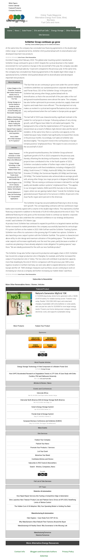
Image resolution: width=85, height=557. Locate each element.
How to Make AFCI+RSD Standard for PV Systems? (14, 139)
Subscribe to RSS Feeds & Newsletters (43, 463)
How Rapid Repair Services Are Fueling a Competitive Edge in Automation (42, 496)
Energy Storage (57, 30)
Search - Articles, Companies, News (42, 467)
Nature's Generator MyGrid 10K (51, 293)
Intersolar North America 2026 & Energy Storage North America (42, 400)
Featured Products (15, 8)
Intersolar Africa (42, 393)
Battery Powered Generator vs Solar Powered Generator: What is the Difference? (14, 157)
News (17, 30)
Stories (34, 284)
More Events (42, 428)
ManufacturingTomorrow (42, 532)
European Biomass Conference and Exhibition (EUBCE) (42, 421)
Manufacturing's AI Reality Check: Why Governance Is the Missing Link (42, 526)
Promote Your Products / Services (42, 448)
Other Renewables (73, 30)
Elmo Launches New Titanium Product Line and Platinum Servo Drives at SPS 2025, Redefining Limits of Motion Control (42, 501)
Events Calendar (14, 6)
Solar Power (27, 30)
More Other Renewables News (18, 284)
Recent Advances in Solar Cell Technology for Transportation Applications (14, 196)
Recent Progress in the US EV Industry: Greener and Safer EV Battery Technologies (14, 186)
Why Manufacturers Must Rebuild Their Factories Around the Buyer (42, 522)
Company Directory (15, 10)
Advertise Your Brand (42, 455)
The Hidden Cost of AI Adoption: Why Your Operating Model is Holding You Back (42, 506)
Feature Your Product (42, 326)
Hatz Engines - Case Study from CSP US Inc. (42, 518)
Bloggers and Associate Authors (43, 552)
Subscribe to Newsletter (42, 279)
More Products (18, 326)
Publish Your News (42, 444)
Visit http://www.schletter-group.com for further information (42, 44)
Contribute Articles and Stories (42, 459)
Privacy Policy (68, 552)
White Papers (13, 3)
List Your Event (42, 451)
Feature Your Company (42, 440)
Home (9, 30)
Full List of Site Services (42, 481)
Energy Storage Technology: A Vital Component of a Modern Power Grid (14, 166)
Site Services (44, 35)
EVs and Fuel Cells (41, 30)
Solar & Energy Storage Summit (42, 407)
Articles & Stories (40, 383)
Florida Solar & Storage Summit (42, 414)
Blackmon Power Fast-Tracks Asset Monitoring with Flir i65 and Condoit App (14, 176)
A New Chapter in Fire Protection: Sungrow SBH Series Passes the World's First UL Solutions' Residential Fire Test (14, 93)
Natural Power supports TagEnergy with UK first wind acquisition (14, 131)
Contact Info (19, 552)
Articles (41, 284)
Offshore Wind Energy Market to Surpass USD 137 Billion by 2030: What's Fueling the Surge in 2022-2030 (14, 121)
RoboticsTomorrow (42, 535)
